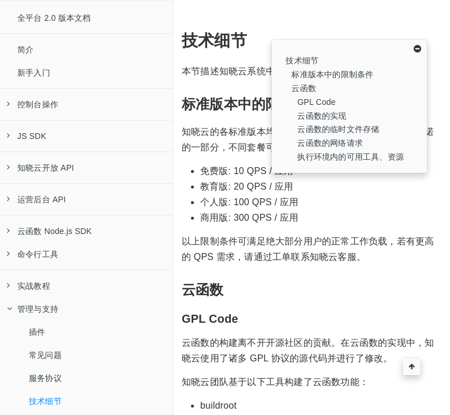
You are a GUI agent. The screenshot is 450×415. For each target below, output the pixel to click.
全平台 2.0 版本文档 (54, 17)
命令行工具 (32, 254)
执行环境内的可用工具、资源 (350, 156)
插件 (37, 332)
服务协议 (45, 378)
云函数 (303, 88)
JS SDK (26, 136)
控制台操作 (32, 104)
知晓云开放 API (40, 167)
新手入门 (33, 72)
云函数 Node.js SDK (49, 231)
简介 (25, 49)
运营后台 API (36, 199)
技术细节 (45, 401)
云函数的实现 (321, 115)
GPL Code (316, 102)
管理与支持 (32, 309)
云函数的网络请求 (330, 143)
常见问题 (45, 355)
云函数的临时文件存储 (338, 129)
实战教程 (28, 285)
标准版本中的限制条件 (332, 74)
